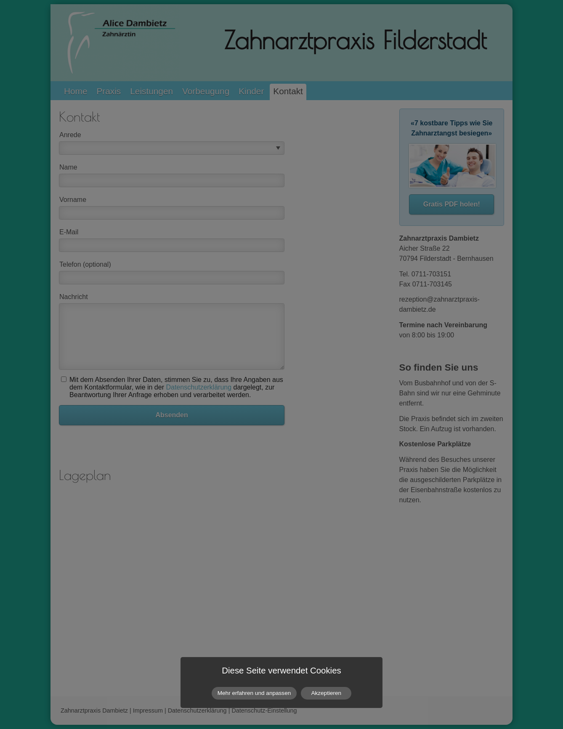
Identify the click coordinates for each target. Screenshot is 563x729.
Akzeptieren (326, 693)
